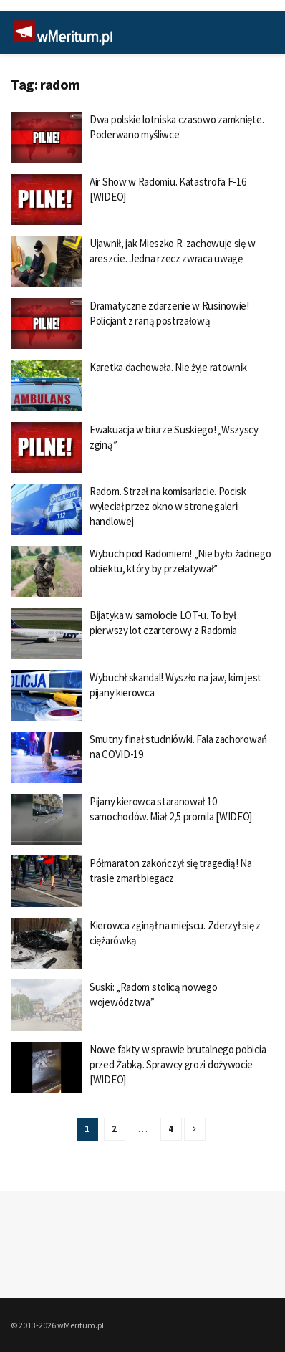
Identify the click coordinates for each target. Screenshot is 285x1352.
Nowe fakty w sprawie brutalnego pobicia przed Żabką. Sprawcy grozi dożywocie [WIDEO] (178, 1064)
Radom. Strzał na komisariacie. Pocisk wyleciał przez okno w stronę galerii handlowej (168, 506)
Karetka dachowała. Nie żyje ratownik (168, 367)
